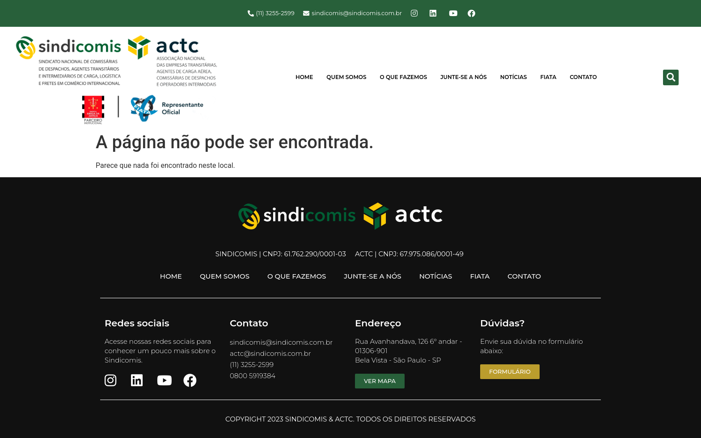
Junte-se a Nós (463, 77)
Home (304, 77)
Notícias (513, 77)
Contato (583, 77)
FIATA (549, 77)
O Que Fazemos (403, 77)
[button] (671, 77)
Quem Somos (346, 77)
